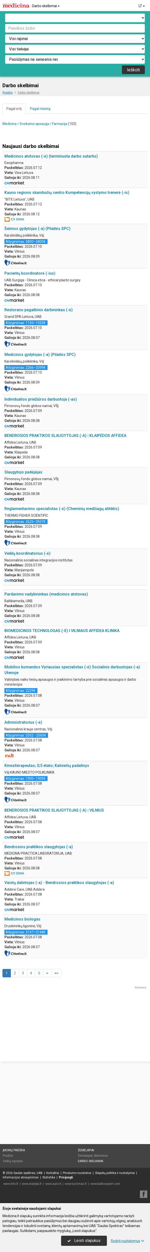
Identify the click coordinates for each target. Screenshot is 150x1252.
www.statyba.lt (32, 1184)
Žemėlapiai (86, 1150)
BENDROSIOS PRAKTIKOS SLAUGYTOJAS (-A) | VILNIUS (54, 883)
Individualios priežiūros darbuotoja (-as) (40, 399)
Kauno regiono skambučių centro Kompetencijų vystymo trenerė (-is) (66, 192)
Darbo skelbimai (46, 6)
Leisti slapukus (83, 1240)
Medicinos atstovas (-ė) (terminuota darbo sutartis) (51, 156)
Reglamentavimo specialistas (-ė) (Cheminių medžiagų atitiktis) (61, 508)
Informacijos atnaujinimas (21, 1177)
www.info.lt (10, 1184)
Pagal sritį (14, 109)
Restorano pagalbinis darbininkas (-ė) (38, 310)
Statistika (48, 1177)
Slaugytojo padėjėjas (23, 472)
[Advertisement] (75, 625)
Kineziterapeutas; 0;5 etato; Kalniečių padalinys (46, 838)
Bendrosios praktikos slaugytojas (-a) (38, 919)
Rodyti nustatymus (127, 1241)
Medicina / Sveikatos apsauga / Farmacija (34, 124)
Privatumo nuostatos (77, 1173)
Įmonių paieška (14, 1150)
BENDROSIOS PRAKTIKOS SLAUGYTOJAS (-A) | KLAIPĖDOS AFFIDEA (65, 435)
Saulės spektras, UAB (28, 1173)
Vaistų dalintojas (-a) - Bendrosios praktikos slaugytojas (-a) (59, 955)
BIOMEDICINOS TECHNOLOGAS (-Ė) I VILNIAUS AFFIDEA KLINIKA (61, 703)
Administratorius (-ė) (23, 795)
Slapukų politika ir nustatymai (115, 1173)
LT (142, 6)
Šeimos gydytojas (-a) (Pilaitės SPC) (37, 228)
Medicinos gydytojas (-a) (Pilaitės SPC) (40, 354)
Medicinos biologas (22, 992)
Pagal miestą (40, 109)
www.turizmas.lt (76, 1184)
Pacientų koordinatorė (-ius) (29, 273)
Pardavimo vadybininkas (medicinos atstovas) (46, 667)
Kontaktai (52, 1173)
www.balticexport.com (105, 1184)
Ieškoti (133, 69)
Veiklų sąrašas (13, 1161)
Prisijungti (66, 1177)
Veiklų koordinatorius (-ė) (27, 553)
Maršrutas (101, 1155)
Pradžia (8, 1155)
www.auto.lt (53, 1184)
